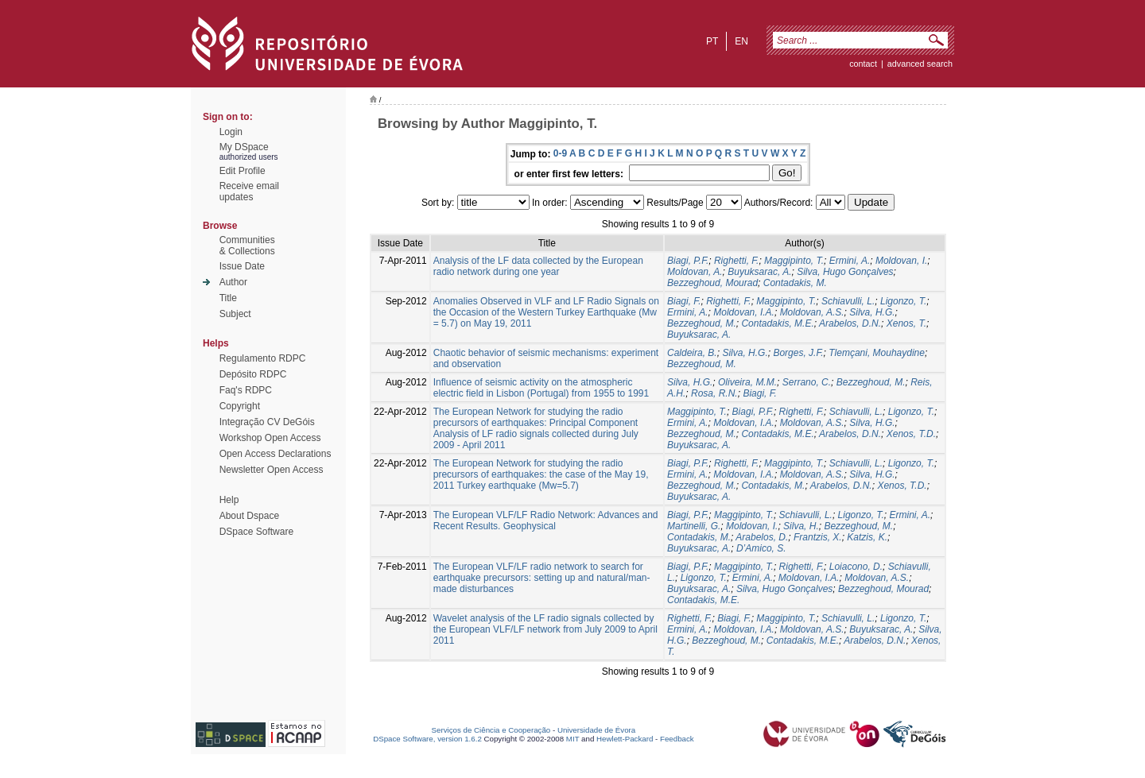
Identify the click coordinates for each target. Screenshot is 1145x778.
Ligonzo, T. (903, 301)
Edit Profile (242, 170)
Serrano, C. (806, 382)
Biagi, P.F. (687, 260)
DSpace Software (256, 531)
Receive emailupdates (249, 191)
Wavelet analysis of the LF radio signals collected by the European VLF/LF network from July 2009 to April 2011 (545, 629)
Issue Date (242, 266)
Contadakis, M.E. (777, 323)
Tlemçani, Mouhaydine (877, 352)
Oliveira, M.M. (747, 382)
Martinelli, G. (693, 526)
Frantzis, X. (818, 537)
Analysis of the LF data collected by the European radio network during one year (538, 266)
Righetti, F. (736, 260)
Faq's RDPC (245, 390)
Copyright (239, 406)
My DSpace (244, 147)
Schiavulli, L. (848, 301)
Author (233, 282)
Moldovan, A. (695, 271)
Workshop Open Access (270, 437)
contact (863, 63)
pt (712, 41)
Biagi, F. (684, 301)
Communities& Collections (247, 245)
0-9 (560, 153)
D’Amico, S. (761, 548)
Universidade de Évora (596, 730)
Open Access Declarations (275, 453)
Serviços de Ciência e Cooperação (491, 730)
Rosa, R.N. (714, 393)
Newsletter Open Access (271, 469)
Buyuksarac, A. (759, 271)
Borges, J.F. (798, 352)
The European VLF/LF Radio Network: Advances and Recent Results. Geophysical (545, 520)
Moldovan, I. (901, 260)
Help (229, 499)
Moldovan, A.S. (812, 312)
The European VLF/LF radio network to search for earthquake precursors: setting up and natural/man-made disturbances (541, 577)
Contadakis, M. (795, 282)
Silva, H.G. (872, 312)
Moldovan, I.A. (743, 312)
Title (228, 298)
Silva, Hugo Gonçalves (845, 271)
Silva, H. (801, 526)
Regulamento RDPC (262, 358)
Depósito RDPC (253, 374)
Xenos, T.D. (911, 433)
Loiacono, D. (856, 566)
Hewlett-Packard (624, 738)
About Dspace (249, 515)
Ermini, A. (850, 260)
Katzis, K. (867, 537)
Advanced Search (920, 63)
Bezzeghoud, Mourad (712, 282)
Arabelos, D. (762, 537)
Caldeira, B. (692, 352)
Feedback (677, 738)
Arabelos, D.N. (850, 323)
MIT (573, 738)
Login (231, 131)
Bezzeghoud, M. (701, 323)
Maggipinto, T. (794, 260)
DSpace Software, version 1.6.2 (427, 738)
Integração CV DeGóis (267, 422)
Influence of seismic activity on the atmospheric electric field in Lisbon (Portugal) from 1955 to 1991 (541, 388)
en (741, 41)
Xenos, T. (906, 323)
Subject (235, 313)
